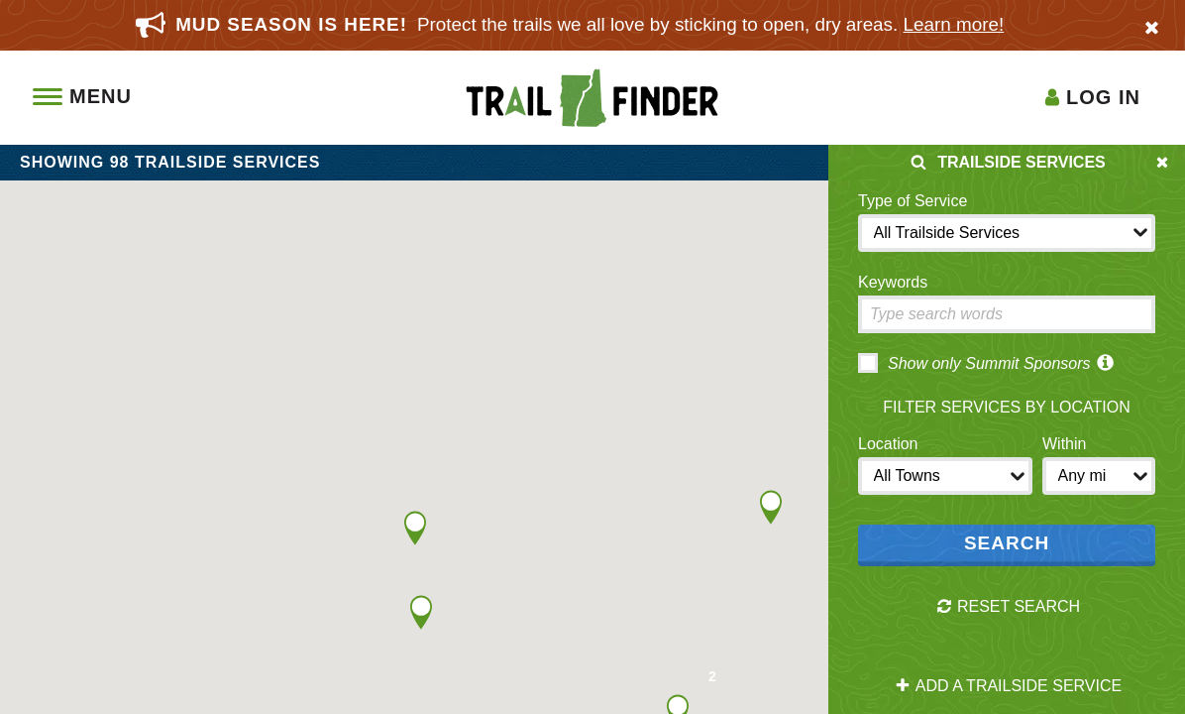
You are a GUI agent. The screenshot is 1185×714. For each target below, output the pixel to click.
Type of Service (912, 200)
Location (888, 443)
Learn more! (954, 24)
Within (1064, 443)
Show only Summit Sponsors (974, 363)
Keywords (892, 282)
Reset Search (1008, 607)
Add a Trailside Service (1008, 686)
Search (1006, 543)
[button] (415, 528)
